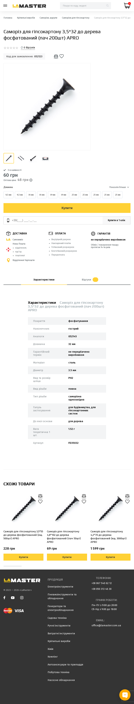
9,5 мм (8, 195)
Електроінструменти (60, 586)
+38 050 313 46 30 (101, 588)
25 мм (74, 195)
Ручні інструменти (59, 625)
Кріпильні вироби (59, 641)
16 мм (31, 195)
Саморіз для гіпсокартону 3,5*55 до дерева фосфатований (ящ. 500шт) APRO (23, 535)
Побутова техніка (58, 672)
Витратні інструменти (61, 633)
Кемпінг (53, 656)
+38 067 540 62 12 (102, 583)
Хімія (50, 649)
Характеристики (44, 279)
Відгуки (90, 279)
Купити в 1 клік (116, 220)
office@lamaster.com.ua (106, 625)
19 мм (52, 195)
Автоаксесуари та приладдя (65, 664)
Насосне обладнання (61, 680)
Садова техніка (57, 617)
